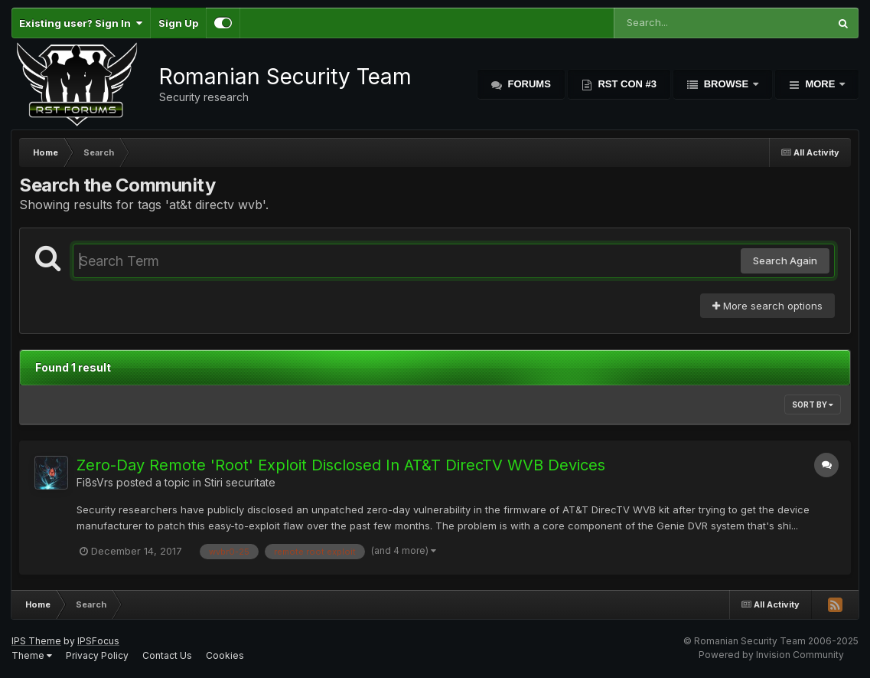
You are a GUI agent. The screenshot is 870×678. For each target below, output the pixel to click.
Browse (726, 84)
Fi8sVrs (95, 482)
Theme (31, 655)
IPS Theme (36, 641)
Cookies (225, 655)
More (820, 84)
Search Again (785, 260)
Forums (528, 84)
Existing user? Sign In (80, 23)
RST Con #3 (626, 84)
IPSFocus (98, 641)
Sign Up (178, 23)
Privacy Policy (97, 655)
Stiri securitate (239, 482)
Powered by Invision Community (771, 654)
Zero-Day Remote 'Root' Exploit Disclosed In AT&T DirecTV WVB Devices (341, 465)
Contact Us (167, 655)
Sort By (812, 404)
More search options (767, 306)
